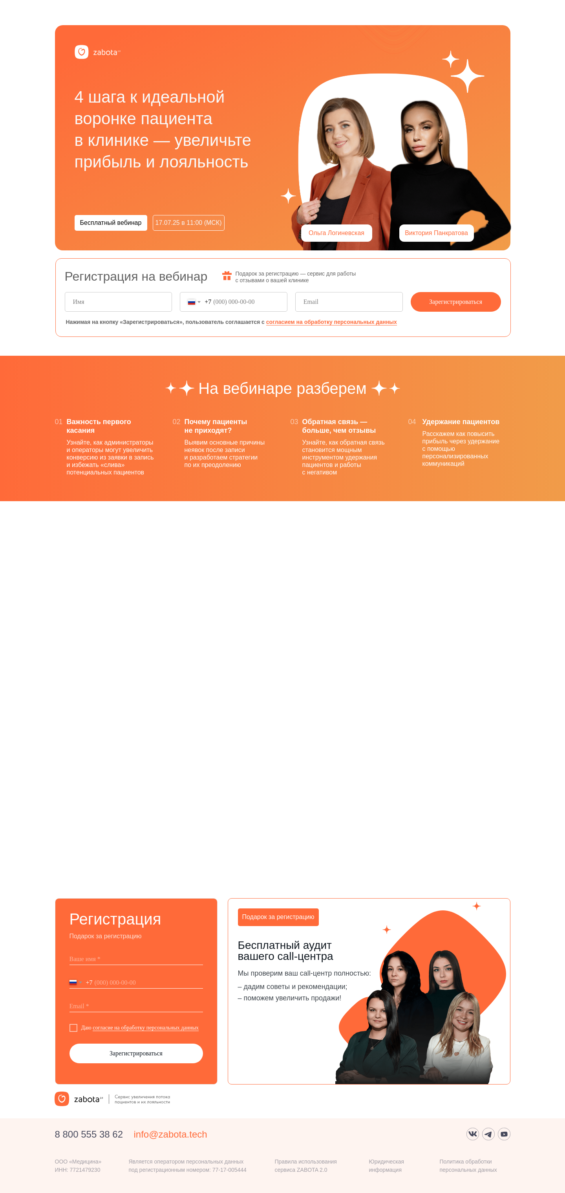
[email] (349, 302)
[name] (118, 302)
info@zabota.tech (170, 1134)
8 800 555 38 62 (89, 1134)
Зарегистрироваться (455, 301)
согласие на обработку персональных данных (146, 1028)
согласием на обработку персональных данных (331, 322)
